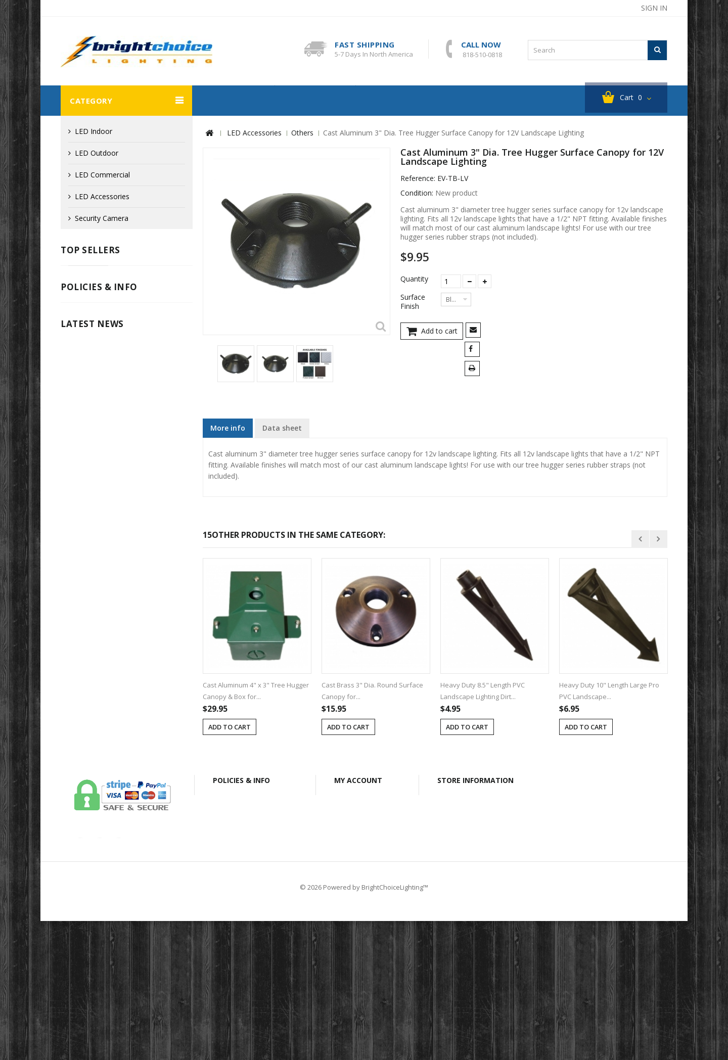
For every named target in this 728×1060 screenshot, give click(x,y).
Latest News (92, 607)
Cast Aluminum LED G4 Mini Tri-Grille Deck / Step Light (145, 288)
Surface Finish (412, 302)
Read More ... (81, 798)
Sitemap (593, 1013)
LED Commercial (102, 175)
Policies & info (99, 486)
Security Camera (233, 101)
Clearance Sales (315, 101)
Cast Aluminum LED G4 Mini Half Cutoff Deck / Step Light (145, 347)
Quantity (414, 279)
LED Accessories (102, 197)
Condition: (416, 193)
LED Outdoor (96, 153)
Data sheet (282, 428)
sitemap (616, 8)
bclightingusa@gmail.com (488, 952)
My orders (357, 902)
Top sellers (90, 250)
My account (358, 881)
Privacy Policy (90, 543)
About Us (320, 1013)
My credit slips (364, 916)
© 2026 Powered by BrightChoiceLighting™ (364, 1026)
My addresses (363, 931)
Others (302, 133)
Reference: (417, 178)
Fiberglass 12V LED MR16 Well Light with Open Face (148, 407)
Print (474, 369)
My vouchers (362, 960)
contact (573, 8)
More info (227, 428)
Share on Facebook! (474, 350)
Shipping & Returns (99, 528)
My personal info (368, 946)
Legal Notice (89, 513)
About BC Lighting (400, 101)
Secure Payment (95, 559)
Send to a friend (475, 331)
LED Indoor (93, 131)
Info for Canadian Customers (115, 574)
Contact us (158, 1013)
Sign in (654, 8)
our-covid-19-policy (106, 767)
